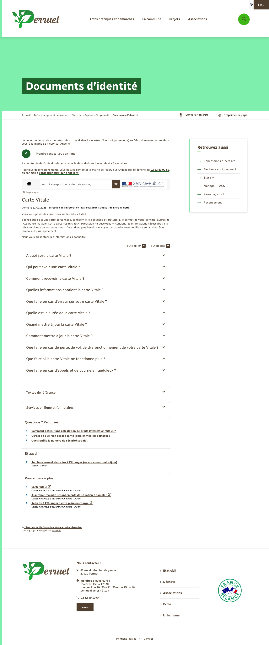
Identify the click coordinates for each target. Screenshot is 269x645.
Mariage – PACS (211, 186)
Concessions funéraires (216, 161)
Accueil (26, 115)
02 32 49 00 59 (160, 169)
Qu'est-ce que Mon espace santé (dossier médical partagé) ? (70, 435)
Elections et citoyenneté (216, 169)
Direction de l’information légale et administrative (53, 527)
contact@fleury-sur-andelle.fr (58, 173)
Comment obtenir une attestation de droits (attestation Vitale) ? (73, 431)
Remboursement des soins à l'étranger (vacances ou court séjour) (74, 462)
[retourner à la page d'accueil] (36, 19)
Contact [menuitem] (148, 638)
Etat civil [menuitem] (168, 570)
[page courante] (125, 115)
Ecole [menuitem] (165, 604)
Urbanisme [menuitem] (170, 615)
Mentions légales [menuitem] (126, 638)
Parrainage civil (210, 194)
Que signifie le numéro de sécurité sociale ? (60, 440)
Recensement (209, 202)
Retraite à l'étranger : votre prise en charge (62, 503)
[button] (96, 255)
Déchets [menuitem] (167, 582)
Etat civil (206, 177)
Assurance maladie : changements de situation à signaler (71, 495)
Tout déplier (159, 246)
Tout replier (135, 246)
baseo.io (56, 530)
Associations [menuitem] (171, 593)
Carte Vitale (41, 487)
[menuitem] (112, 19)
